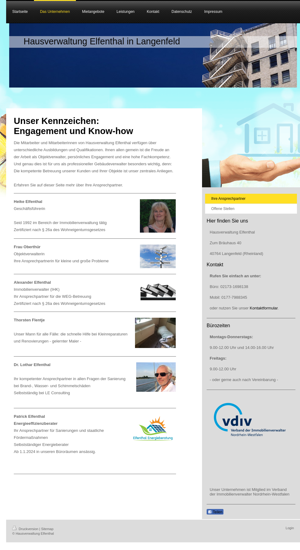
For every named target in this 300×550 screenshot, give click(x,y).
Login (290, 528)
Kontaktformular (264, 308)
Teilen (215, 512)
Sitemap (47, 529)
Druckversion (25, 529)
